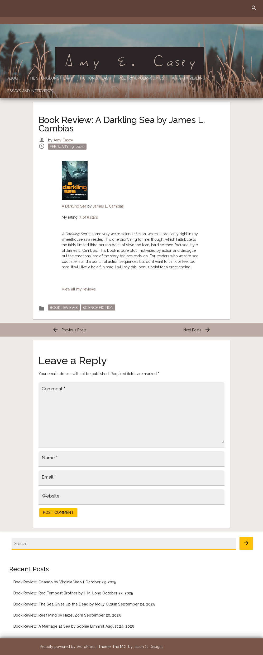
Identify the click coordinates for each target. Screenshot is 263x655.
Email (49, 477)
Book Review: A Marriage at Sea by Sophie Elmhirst (58, 626)
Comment (53, 388)
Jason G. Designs (148, 646)
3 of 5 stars (88, 217)
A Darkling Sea (74, 206)
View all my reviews (79, 289)
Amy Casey (63, 140)
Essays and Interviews (30, 91)
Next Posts (197, 330)
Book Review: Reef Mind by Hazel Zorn (48, 615)
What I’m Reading (188, 78)
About (13, 78)
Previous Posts (69, 330)
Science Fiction (98, 307)
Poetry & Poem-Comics (141, 78)
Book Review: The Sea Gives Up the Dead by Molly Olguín (65, 604)
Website (51, 496)
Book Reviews (64, 307)
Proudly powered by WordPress (68, 646)
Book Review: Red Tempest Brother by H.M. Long (57, 593)
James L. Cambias (108, 206)
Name (50, 457)
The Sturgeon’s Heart (50, 78)
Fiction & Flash (95, 78)
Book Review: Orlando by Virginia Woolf (48, 582)
